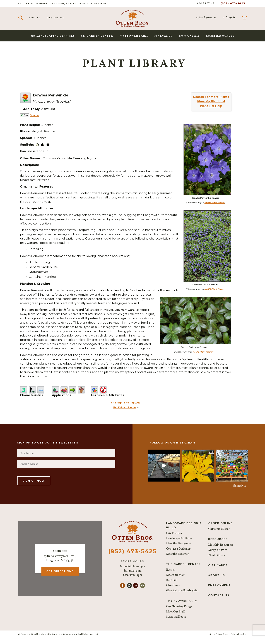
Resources (220, 36)
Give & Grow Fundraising (182, 591)
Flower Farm (134, 36)
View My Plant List (211, 101)
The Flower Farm (181, 600)
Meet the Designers (178, 544)
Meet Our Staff (175, 575)
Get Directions (60, 571)
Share (34, 115)
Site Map (116, 402)
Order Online (220, 523)
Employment (55, 17)
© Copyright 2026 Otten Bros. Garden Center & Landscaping (48, 634)
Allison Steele (222, 634)
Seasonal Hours (176, 617)
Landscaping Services (53, 36)
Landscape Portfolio (179, 538)
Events (163, 36)
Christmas (173, 585)
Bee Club (171, 580)
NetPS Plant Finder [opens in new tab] (124, 407)
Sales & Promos (206, 17)
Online (189, 36)
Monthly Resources (220, 545)
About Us (34, 17)
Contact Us (205, 3)
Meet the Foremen (177, 554)
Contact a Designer (178, 549)
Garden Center (97, 36)
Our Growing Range (179, 607)
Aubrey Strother (239, 634)
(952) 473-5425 (233, 3)
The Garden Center (183, 564)
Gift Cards (229, 17)
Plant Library (216, 555)
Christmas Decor (219, 529)
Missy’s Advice (217, 550)
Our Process (174, 533)
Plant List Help (211, 106)
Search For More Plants (211, 97)
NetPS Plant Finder (214, 202)
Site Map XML (132, 402)
